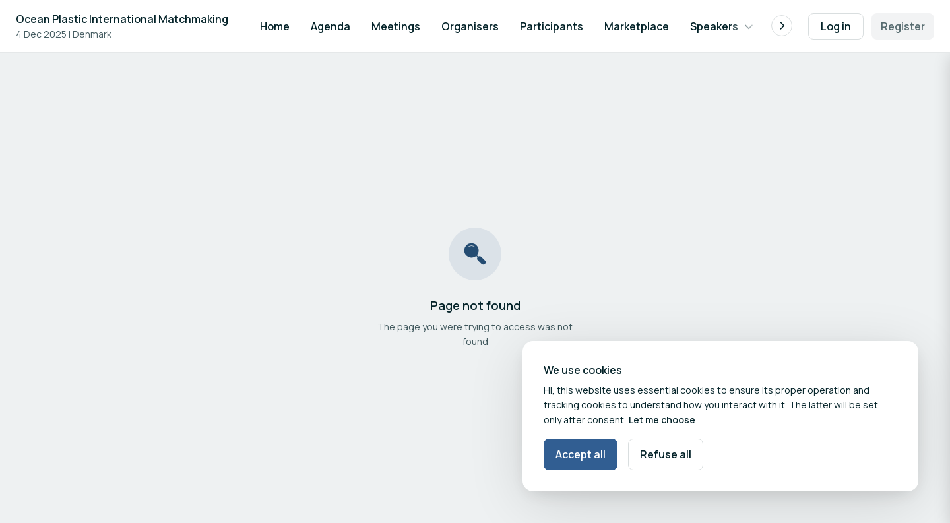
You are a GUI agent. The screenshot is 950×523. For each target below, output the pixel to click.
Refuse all (665, 454)
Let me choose (662, 420)
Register (903, 26)
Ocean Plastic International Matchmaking (122, 19)
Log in (836, 26)
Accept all (580, 454)
